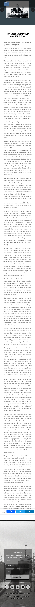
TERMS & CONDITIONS (11, 594)
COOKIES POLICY (25, 594)
